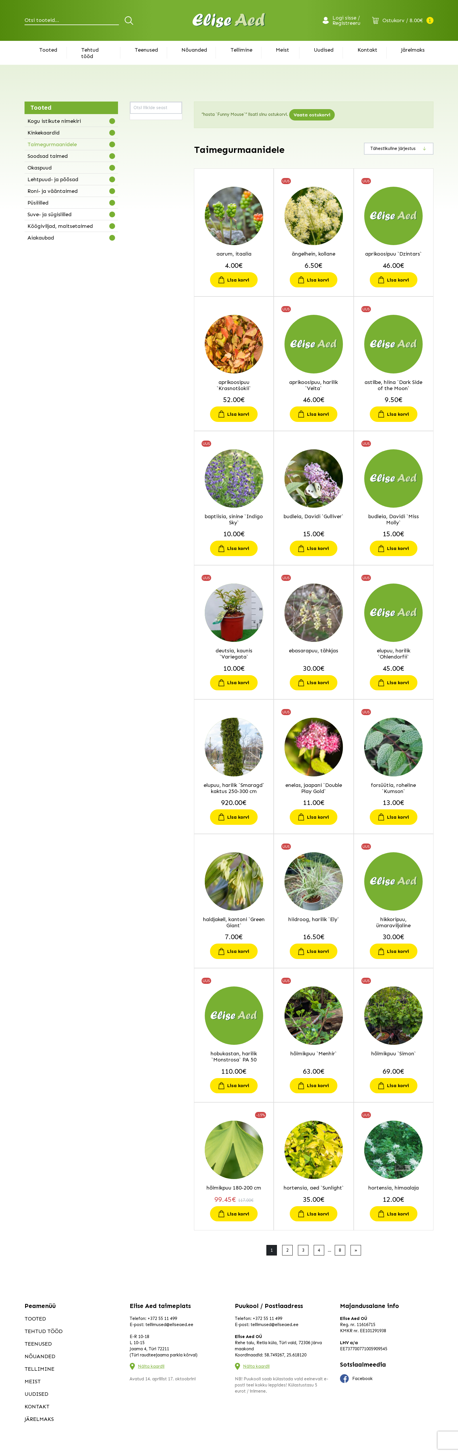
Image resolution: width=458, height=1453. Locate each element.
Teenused (146, 50)
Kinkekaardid (43, 133)
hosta (138, 258)
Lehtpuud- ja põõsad (52, 179)
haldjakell (142, 215)
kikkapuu (142, 302)
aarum (139, 120)
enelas (139, 200)
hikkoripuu (143, 229)
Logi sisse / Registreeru (346, 20)
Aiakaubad (40, 238)
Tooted (48, 50)
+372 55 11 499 (162, 1318)
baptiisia (142, 156)
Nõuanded (194, 50)
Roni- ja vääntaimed (52, 191)
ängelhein (142, 127)
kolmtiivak (143, 339)
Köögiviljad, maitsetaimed (60, 226)
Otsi (129, 20)
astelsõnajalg (146, 142)
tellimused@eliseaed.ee (169, 1324)
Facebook (356, 1378)
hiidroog (141, 222)
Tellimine (241, 50)
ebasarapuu (145, 185)
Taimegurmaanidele (52, 144)
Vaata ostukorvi (312, 115)
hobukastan (145, 237)
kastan (140, 295)
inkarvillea (143, 280)
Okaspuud (39, 168)
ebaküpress (144, 178)
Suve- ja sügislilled (49, 214)
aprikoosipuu (146, 134)
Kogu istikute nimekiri (54, 121)
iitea (137, 266)
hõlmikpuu (143, 244)
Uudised (324, 50)
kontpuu (141, 346)
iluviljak (140, 273)
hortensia (142, 251)
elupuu (139, 193)
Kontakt (367, 50)
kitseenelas (144, 324)
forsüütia (142, 207)
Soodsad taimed (47, 156)
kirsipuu (140, 317)
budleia (140, 164)
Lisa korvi (238, 280)
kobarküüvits (146, 331)
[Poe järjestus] (398, 149)
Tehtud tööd (90, 53)
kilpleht (140, 309)
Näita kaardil (151, 1366)
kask (137, 288)
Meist (282, 50)
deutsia (140, 171)
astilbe (140, 149)
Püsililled (37, 203)
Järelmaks (413, 50)
